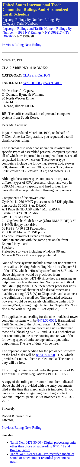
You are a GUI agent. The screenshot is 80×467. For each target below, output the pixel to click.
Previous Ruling (13, 45)
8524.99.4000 (53, 83)
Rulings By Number (29, 19)
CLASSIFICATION (36, 75)
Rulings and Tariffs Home (35, 28)
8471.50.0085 (32, 83)
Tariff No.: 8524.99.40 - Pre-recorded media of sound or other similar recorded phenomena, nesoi (42, 457)
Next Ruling (33, 45)
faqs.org (8, 19)
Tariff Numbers (27, 23)
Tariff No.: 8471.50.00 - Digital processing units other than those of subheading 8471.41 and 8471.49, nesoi (43, 446)
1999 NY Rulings (29, 32)
